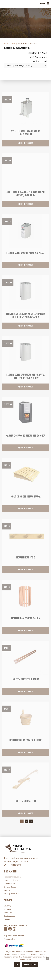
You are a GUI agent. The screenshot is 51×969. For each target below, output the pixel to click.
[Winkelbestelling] (25, 65)
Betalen (7, 919)
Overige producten (12, 894)
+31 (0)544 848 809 (12, 865)
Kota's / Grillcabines (12, 880)
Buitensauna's (10, 883)
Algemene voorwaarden (14, 935)
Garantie (7, 909)
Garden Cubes (10, 887)
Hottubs (7, 890)
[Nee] (47, 958)
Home (7, 43)
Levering (7, 906)
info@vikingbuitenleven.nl (16, 861)
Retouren (8, 912)
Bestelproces (9, 916)
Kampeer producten (12, 877)
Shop (14, 43)
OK (17, 964)
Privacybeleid (30, 964)
